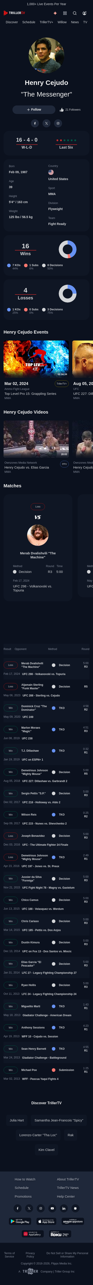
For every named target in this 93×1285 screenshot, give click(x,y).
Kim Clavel (46, 1150)
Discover (12, 22)
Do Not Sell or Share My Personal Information (67, 1255)
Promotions (23, 1196)
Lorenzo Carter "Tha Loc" (38, 1135)
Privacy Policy (30, 1255)
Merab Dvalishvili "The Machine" (38, 555)
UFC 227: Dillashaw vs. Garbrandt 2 (44, 781)
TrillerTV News (68, 1188)
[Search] (75, 13)
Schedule (28, 22)
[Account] (84, 13)
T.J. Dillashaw (30, 750)
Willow (62, 22)
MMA (52, 194)
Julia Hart (17, 1120)
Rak (71, 1135)
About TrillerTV (68, 1179)
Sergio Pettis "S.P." (33, 793)
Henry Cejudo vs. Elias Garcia (26, 467)
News (75, 22)
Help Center (66, 1196)
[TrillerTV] (14, 13)
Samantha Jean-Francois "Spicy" (58, 1120)
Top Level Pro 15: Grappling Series (30, 393)
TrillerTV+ (46, 22)
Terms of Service (9, 1255)
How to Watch (25, 1179)
